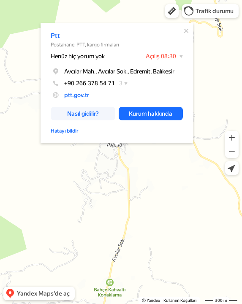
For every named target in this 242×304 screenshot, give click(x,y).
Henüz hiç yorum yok (78, 56)
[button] (172, 11)
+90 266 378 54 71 (83, 83)
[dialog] (117, 83)
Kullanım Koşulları (179, 300)
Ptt (55, 36)
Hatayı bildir (65, 131)
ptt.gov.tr (76, 95)
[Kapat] (186, 30)
